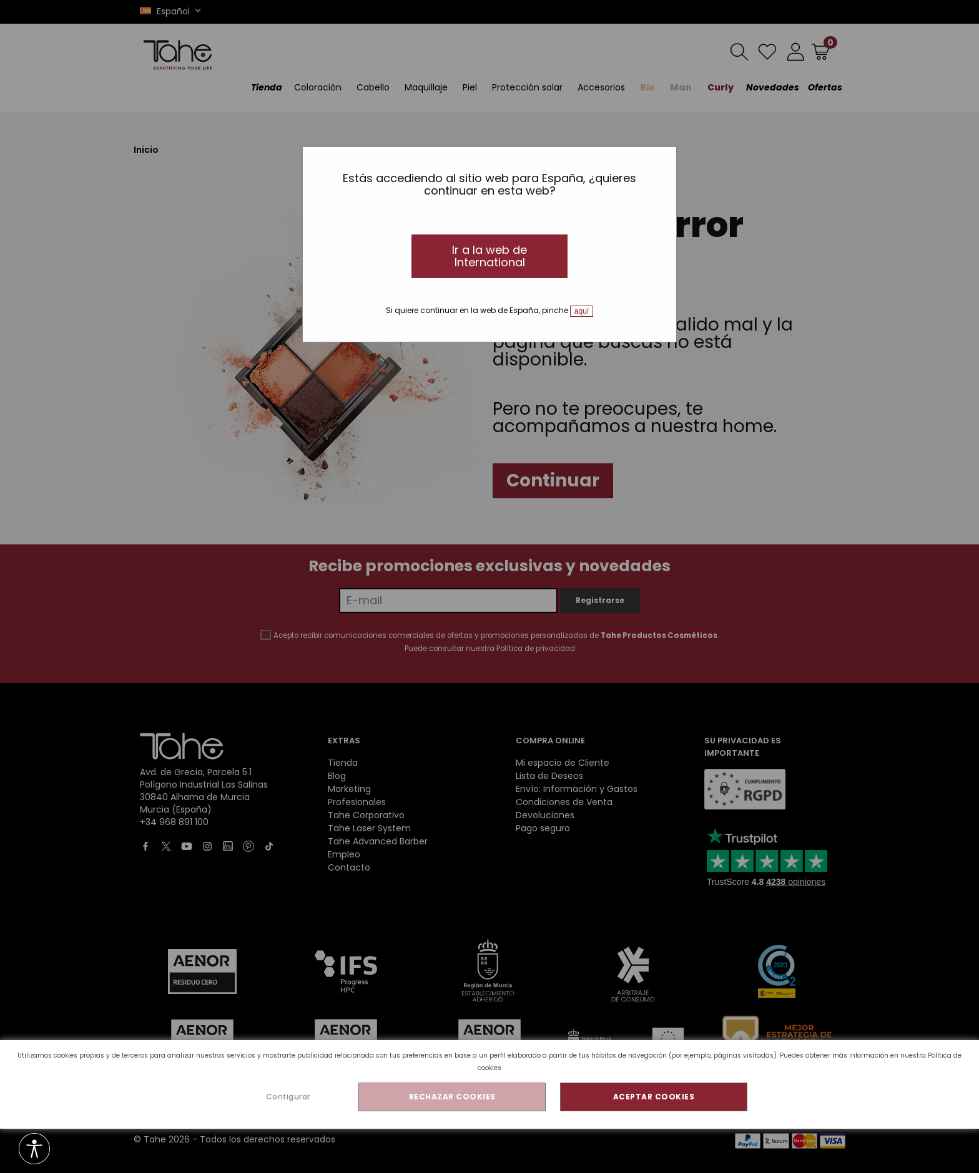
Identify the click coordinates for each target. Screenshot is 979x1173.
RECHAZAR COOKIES (452, 1096)
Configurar (288, 1096)
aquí (581, 311)
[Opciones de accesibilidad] (34, 1149)
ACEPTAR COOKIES (654, 1096)
